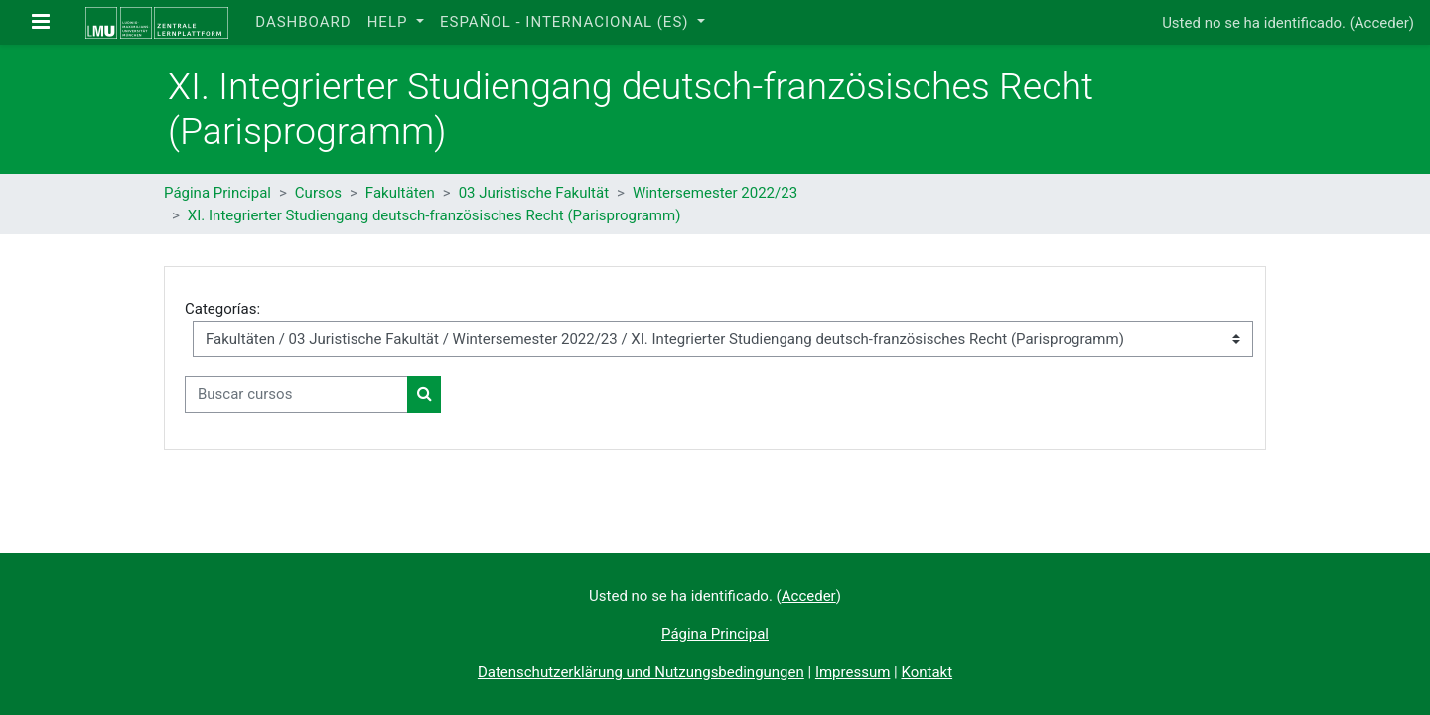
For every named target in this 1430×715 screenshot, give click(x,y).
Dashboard (303, 22)
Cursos (318, 193)
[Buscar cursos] (296, 394)
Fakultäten (400, 193)
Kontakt (926, 672)
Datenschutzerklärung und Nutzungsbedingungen (641, 672)
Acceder (1382, 23)
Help (390, 22)
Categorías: (222, 309)
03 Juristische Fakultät (534, 193)
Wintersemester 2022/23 (715, 193)
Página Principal (217, 193)
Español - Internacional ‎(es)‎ (566, 22)
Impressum (852, 672)
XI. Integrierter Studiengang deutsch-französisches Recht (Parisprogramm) (434, 215)
